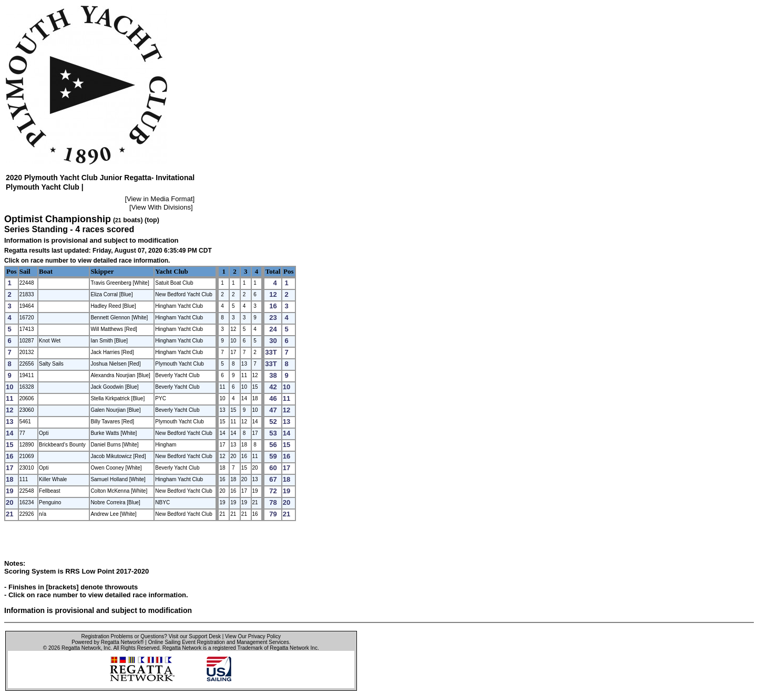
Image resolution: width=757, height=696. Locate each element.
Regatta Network (81, 648)
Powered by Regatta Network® (107, 642)
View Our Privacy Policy (253, 636)
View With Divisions (161, 207)
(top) (152, 220)
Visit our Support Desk (195, 636)
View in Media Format (159, 199)
